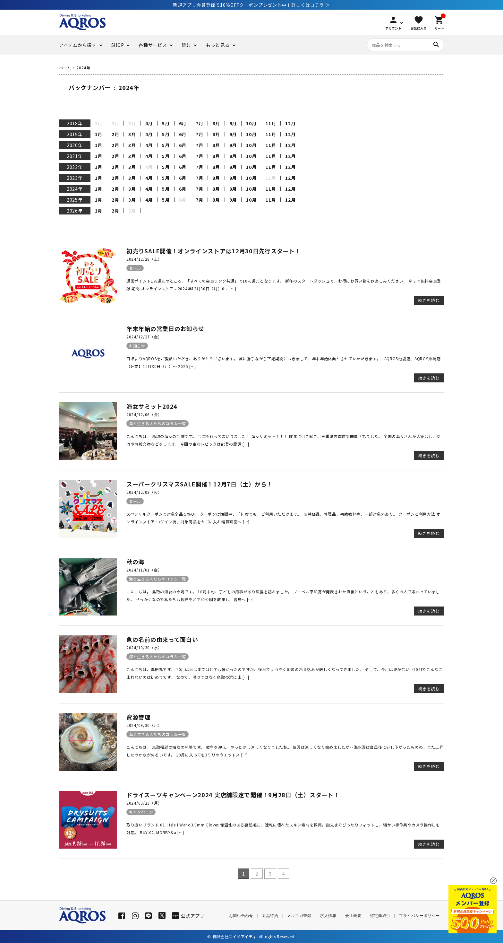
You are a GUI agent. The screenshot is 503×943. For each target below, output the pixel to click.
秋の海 (135, 561)
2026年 (75, 210)
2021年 (75, 156)
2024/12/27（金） (144, 336)
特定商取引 (380, 915)
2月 (115, 134)
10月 (251, 123)
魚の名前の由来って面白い (162, 639)
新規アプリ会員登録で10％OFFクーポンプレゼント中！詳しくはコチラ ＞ (251, 5)
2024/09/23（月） (144, 803)
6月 (182, 123)
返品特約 (270, 915)
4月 (149, 123)
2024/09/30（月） (144, 725)
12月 (290, 123)
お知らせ (137, 345)
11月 (271, 123)
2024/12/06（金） (144, 414)
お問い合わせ (241, 915)
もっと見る (218, 45)
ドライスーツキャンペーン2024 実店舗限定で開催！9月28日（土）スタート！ (232, 794)
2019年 (75, 134)
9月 (233, 123)
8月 (216, 123)
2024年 (75, 189)
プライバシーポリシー (419, 915)
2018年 (75, 123)
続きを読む (428, 300)
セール (135, 268)
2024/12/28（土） (144, 259)
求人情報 (328, 915)
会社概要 (353, 915)
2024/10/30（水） (144, 647)
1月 (98, 134)
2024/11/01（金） (144, 569)
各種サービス (153, 45)
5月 (165, 123)
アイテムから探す (78, 45)
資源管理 (138, 717)
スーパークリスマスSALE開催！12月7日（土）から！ (199, 484)
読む (186, 45)
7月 (199, 123)
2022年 (75, 167)
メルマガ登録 (299, 915)
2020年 (75, 145)
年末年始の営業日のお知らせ (165, 328)
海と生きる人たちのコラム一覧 (157, 423)
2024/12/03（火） (144, 492)
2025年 (75, 199)
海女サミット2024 (151, 406)
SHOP (117, 45)
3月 (132, 134)
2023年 (75, 178)
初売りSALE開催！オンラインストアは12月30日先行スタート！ (213, 251)
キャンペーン (141, 812)
